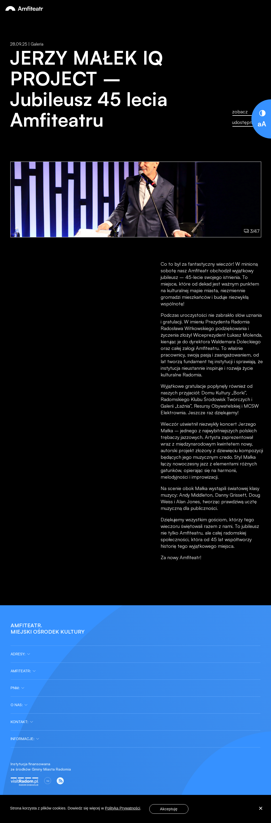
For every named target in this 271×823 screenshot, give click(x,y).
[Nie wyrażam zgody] (260, 809)
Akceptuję (169, 809)
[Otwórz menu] (261, 9)
